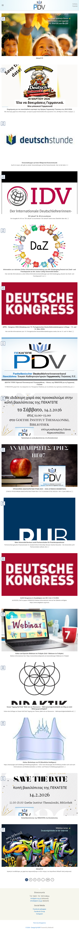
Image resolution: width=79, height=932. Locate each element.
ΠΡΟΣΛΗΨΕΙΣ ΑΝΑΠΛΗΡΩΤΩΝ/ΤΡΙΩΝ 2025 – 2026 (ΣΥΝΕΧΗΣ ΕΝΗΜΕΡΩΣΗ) (39, 489)
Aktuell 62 (39, 869)
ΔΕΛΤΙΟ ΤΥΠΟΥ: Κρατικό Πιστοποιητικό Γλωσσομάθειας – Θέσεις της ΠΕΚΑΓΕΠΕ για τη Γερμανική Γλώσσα (39, 383)
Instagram (39, 914)
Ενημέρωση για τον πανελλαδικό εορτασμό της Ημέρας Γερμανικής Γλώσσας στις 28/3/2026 (39, 109)
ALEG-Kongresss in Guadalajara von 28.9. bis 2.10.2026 (39, 598)
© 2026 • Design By (31, 927)
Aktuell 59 (39, 58)
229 (48, 879)
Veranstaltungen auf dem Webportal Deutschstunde (39, 163)
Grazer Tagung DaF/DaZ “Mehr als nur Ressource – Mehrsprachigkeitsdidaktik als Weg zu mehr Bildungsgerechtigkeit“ (39, 708)
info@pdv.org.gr (36, 898)
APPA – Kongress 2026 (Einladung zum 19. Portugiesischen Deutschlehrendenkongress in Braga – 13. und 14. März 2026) (39, 328)
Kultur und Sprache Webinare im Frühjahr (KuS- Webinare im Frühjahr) (39, 653)
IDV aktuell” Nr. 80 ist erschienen (39, 216)
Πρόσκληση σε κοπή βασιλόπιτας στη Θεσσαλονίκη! (39, 438)
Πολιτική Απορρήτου (39, 923)
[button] (3, 5)
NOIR (38, 927)
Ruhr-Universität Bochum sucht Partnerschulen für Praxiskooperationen (39, 542)
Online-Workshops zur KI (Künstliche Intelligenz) (39, 762)
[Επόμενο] (52, 879)
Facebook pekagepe (39, 909)
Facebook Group (39, 911)
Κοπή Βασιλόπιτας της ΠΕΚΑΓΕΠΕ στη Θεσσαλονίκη (39, 818)
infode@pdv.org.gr (36, 901)
